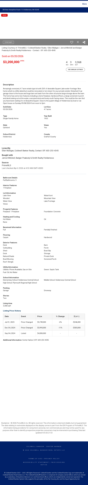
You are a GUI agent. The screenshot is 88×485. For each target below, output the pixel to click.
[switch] (72, 42)
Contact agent (8, 42)
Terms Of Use (35, 458)
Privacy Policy (52, 458)
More (84, 4)
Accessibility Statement (36, 462)
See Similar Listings (75, 69)
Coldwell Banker (35, 446)
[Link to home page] (3, 4)
